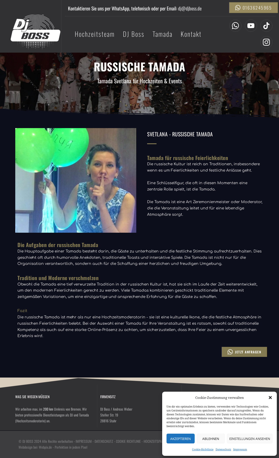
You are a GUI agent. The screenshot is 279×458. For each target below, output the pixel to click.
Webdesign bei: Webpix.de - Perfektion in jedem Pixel (53, 447)
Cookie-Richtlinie (202, 449)
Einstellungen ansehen (249, 438)
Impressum (240, 449)
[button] (270, 397)
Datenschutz (223, 449)
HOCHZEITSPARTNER (157, 441)
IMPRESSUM (84, 441)
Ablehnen (210, 438)
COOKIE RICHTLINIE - (130, 441)
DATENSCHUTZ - (105, 441)
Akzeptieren (180, 438)
